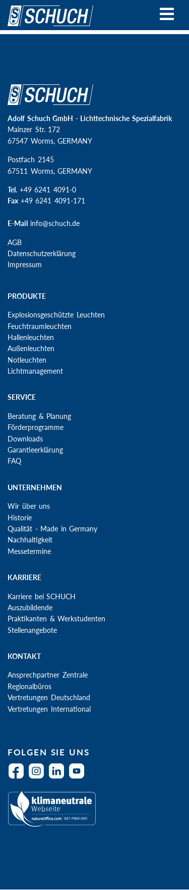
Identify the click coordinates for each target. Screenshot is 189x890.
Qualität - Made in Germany (52, 528)
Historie (20, 517)
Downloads (25, 438)
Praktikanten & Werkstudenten (56, 618)
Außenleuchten (31, 348)
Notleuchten (27, 360)
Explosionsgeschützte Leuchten (56, 314)
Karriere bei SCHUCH (42, 596)
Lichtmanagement (35, 371)
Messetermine (29, 551)
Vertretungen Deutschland (49, 697)
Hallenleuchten (31, 337)
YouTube (79, 777)
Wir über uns (29, 506)
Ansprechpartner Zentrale (48, 675)
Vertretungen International (49, 709)
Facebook (19, 777)
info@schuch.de (55, 223)
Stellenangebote (32, 630)
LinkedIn (59, 777)
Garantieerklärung (35, 450)
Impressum (25, 264)
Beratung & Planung (39, 416)
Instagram (39, 777)
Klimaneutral (92, 815)
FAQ (14, 461)
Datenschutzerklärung (42, 253)
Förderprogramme (36, 427)
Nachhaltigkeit (30, 539)
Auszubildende (30, 607)
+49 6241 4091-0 (48, 189)
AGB (15, 242)
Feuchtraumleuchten (40, 326)
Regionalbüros (29, 686)
